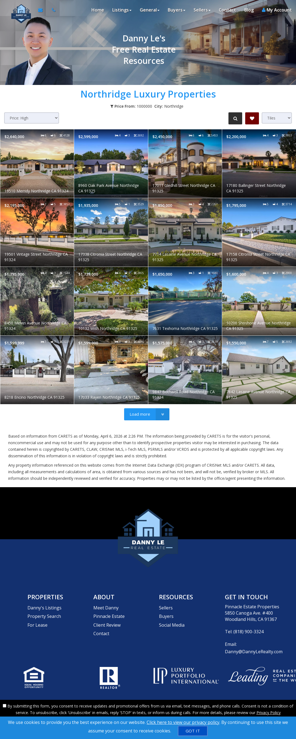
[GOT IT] (193, 731)
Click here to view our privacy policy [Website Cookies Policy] (183, 722)
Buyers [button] (176, 11)
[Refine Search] (234, 118)
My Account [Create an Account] (277, 11)
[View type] (277, 118)
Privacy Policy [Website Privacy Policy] (268, 710)
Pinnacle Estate (109, 613)
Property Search (44, 613)
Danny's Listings (44, 607)
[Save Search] (252, 118)
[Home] (18, 11)
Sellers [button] (202, 11)
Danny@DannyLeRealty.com (254, 650)
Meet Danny (106, 607)
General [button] (150, 11)
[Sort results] (31, 118)
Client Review (107, 619)
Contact (227, 11)
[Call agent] (50, 11)
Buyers (166, 613)
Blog (249, 11)
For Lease (37, 619)
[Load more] (146, 414)
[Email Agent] (41, 11)
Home (97, 11)
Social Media (172, 619)
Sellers (166, 607)
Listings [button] (122, 11)
